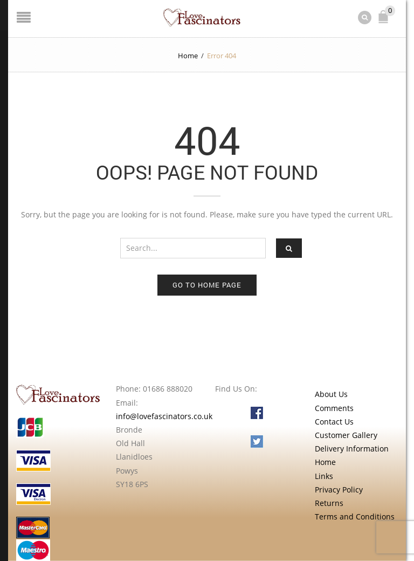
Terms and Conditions (355, 516)
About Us (331, 394)
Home (188, 55)
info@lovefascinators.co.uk (164, 416)
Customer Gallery (346, 435)
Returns (329, 503)
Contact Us (334, 421)
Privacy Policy (339, 489)
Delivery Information (352, 448)
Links (324, 476)
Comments (334, 408)
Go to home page (207, 284)
